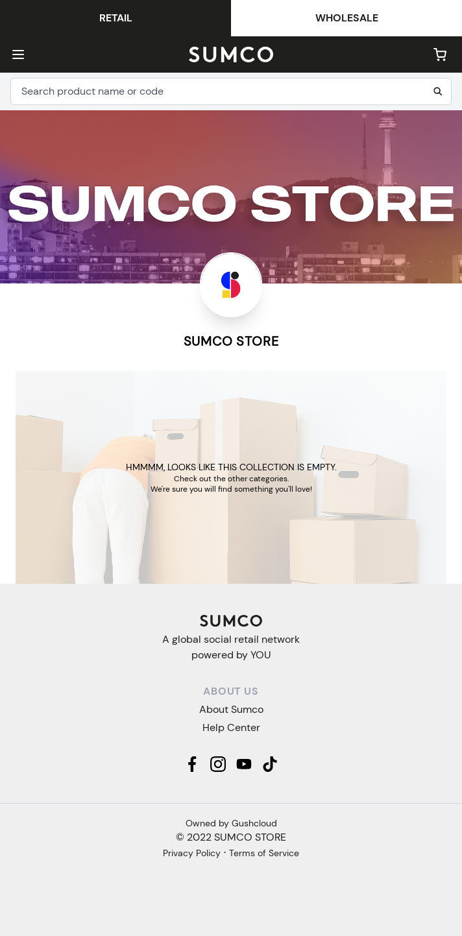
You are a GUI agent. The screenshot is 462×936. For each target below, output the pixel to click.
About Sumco (231, 709)
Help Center (231, 727)
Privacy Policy (192, 853)
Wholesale (346, 18)
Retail (115, 18)
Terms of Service (264, 853)
